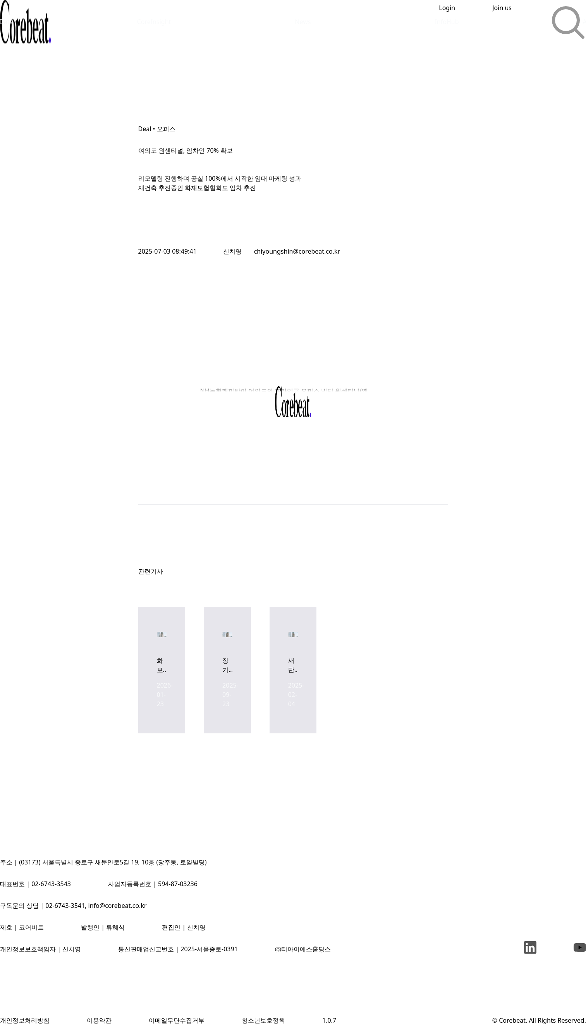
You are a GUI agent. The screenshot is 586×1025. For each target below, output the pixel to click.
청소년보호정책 (263, 1020)
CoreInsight (154, 21)
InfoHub (447, 21)
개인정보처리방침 (25, 1020)
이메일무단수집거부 (176, 1020)
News (303, 21)
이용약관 (99, 1020)
